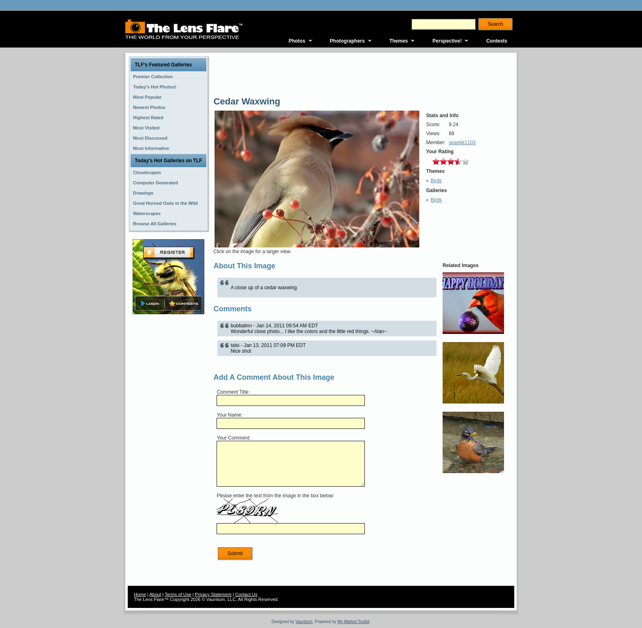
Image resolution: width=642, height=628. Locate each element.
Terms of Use (178, 594)
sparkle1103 (462, 142)
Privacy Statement (213, 594)
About (155, 594)
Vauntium (304, 621)
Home (140, 594)
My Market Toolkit (353, 621)
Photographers (347, 41)
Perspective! (446, 41)
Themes (398, 41)
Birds (436, 181)
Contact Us (246, 594)
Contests (496, 41)
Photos (297, 41)
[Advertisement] (168, 445)
